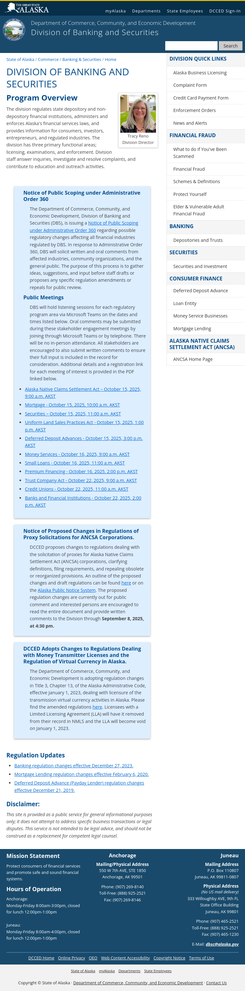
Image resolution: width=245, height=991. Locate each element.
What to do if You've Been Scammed (199, 152)
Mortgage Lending (192, 328)
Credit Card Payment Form (200, 98)
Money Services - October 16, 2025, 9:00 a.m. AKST (77, 454)
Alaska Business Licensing (199, 73)
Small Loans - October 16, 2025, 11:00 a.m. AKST (75, 463)
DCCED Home (41, 958)
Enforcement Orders (194, 110)
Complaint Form (190, 85)
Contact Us (216, 983)
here (126, 583)
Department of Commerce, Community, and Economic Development (138, 983)
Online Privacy (71, 958)
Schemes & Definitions (196, 181)
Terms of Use (201, 958)
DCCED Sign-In (225, 11)
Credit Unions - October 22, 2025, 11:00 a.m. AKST (76, 489)
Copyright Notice (169, 958)
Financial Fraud (189, 169)
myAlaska (115, 11)
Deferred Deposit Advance (200, 290)
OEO (93, 958)
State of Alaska (29, 8)
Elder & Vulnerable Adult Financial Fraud (198, 210)
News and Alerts (190, 123)
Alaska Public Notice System (66, 590)
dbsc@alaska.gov (222, 944)
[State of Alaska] (14, 29)
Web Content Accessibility (125, 958)
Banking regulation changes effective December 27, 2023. (73, 766)
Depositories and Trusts (198, 240)
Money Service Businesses (200, 316)
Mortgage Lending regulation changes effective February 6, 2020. (81, 774)
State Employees (185, 11)
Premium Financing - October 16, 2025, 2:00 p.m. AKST (81, 471)
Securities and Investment (200, 266)
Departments (146, 11)
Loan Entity (185, 303)
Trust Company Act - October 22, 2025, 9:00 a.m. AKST (81, 480)
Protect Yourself (189, 194)
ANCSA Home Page (192, 359)
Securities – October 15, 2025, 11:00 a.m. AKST (73, 414)
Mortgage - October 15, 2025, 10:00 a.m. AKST (72, 405)
